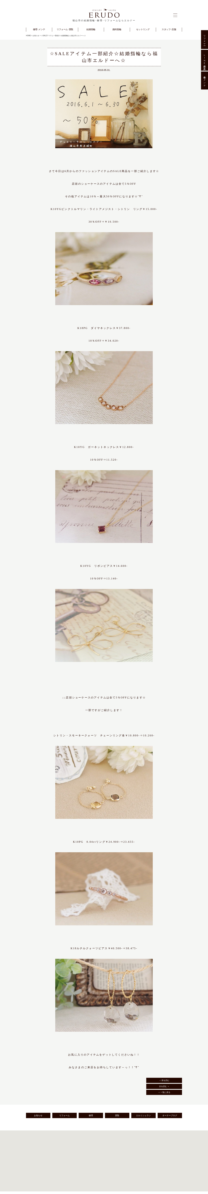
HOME (28, 35)
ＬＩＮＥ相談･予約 (204, 60)
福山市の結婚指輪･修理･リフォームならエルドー (104, 20)
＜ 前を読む (164, 1080)
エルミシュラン (143, 1115)
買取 (117, 1115)
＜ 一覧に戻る (164, 1092)
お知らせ (36, 35)
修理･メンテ (204, 80)
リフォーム (64, 1115)
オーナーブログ (169, 1115)
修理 (91, 1115)
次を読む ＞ (164, 1086)
